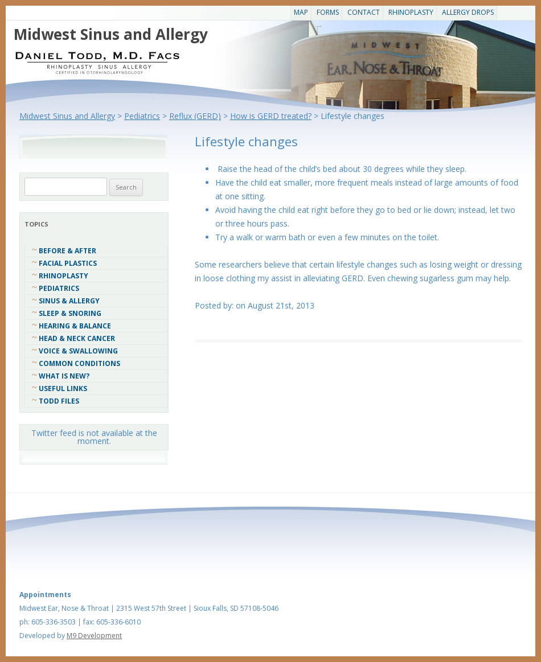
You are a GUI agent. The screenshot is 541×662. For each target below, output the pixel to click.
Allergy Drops (468, 12)
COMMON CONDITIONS (79, 363)
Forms (328, 12)
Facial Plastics (68, 263)
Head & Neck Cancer (77, 338)
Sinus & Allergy (69, 301)
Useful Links (63, 388)
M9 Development (94, 635)
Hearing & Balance (75, 326)
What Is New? (64, 376)
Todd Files (59, 401)
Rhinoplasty (410, 12)
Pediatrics (59, 288)
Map (301, 12)
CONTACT (363, 12)
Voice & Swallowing (78, 351)
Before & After (67, 251)
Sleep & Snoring (70, 313)
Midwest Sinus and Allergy (111, 34)
